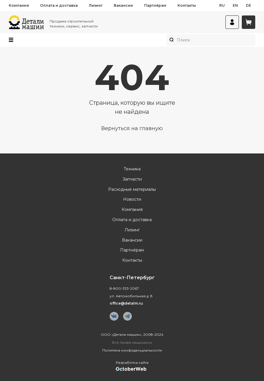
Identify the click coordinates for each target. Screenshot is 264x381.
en (235, 5)
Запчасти (132, 179)
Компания (19, 5)
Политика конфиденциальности (132, 350)
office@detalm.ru (126, 303)
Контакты (186, 5)
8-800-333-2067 (124, 288)
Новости (132, 199)
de (248, 5)
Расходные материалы (132, 189)
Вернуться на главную (132, 128)
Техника (132, 169)
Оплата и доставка (59, 5)
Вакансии (123, 5)
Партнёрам (155, 5)
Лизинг (96, 5)
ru (222, 5)
